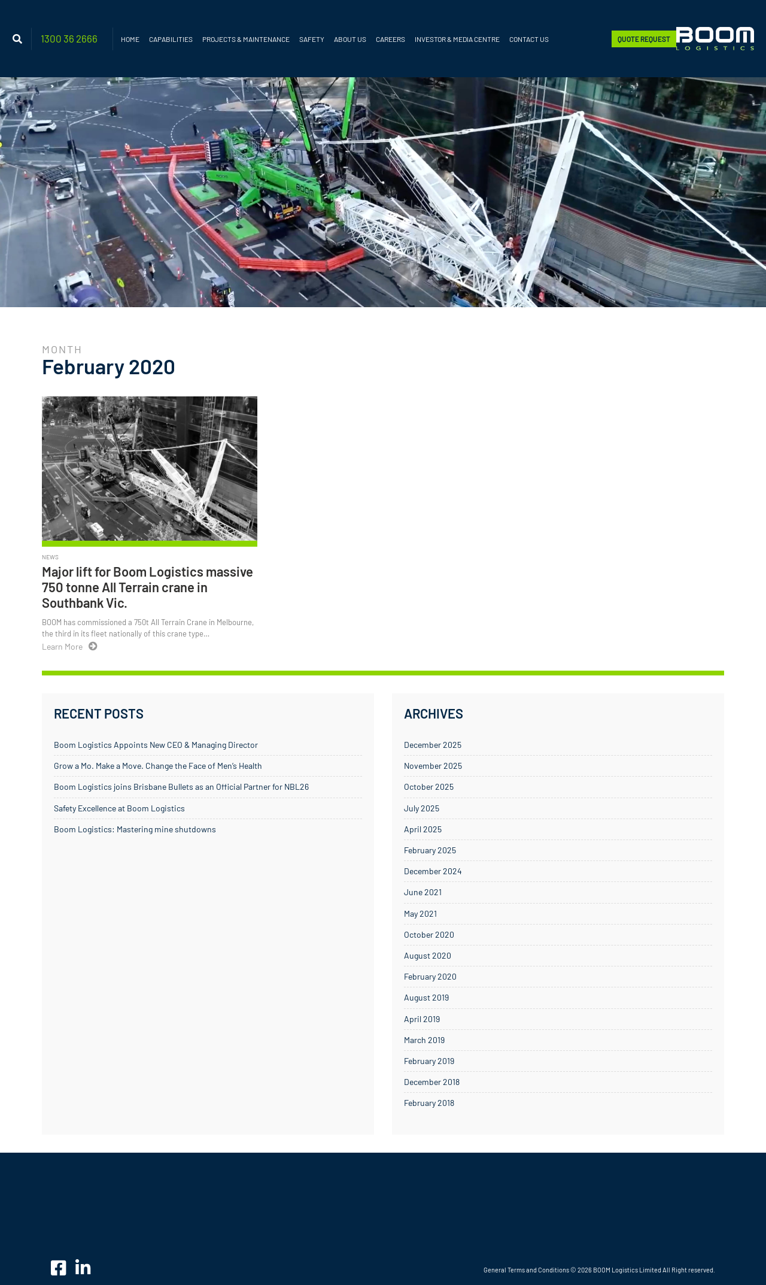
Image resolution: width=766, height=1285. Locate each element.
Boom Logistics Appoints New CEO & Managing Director (156, 745)
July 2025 (421, 808)
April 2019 (422, 1019)
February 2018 (429, 1103)
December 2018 (432, 1082)
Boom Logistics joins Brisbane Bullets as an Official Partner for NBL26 (181, 786)
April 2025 (423, 829)
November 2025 (433, 765)
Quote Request (644, 39)
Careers (390, 39)
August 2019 (426, 997)
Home (130, 39)
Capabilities (171, 39)
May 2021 (420, 913)
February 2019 (429, 1061)
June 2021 (423, 892)
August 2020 (427, 955)
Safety (311, 39)
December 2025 (432, 745)
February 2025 (430, 850)
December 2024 (433, 871)
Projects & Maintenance (246, 39)
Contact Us (529, 39)
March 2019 (424, 1040)
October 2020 (429, 934)
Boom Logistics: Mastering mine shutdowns (135, 829)
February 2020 (430, 976)
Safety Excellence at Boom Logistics (119, 808)
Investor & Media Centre (457, 39)
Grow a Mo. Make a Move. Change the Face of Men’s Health (158, 765)
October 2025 (429, 786)
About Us (350, 39)
